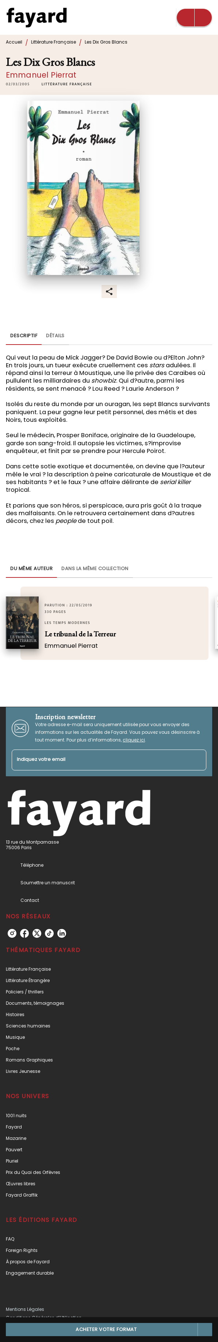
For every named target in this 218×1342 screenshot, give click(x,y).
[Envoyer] (197, 760)
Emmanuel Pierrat (41, 75)
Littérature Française (53, 42)
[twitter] (37, 933)
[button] (67, 84)
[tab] (24, 336)
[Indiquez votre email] (100, 760)
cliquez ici (134, 740)
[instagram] (12, 933)
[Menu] (194, 17)
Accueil (14, 42)
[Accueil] (36, 17)
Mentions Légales (25, 1309)
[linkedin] (62, 933)
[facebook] (24, 933)
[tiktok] (49, 933)
